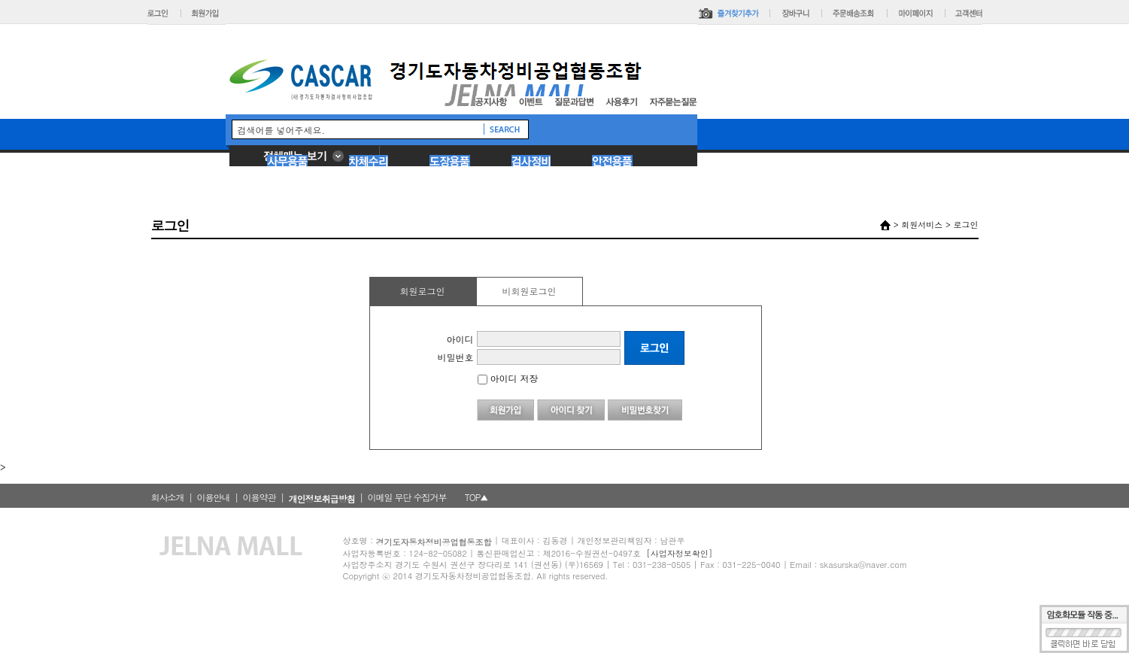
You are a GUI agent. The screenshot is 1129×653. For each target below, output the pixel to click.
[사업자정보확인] (679, 553)
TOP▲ (476, 497)
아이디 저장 (508, 378)
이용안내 (213, 497)
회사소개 (167, 497)
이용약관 (259, 497)
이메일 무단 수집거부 (407, 497)
